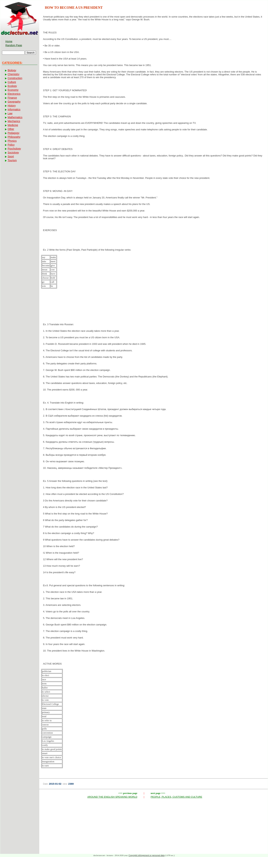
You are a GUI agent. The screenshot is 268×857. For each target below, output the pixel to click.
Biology (12, 70)
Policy (11, 144)
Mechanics (14, 121)
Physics (12, 140)
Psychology (14, 148)
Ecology (12, 85)
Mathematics (15, 117)
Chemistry (13, 74)
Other (11, 129)
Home (8, 41)
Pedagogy (13, 132)
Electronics (14, 93)
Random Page (13, 45)
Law (10, 113)
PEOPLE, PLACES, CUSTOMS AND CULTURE (176, 796)
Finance (12, 97)
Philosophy (14, 136)
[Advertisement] (153, 310)
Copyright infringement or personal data (147, 855)
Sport (11, 156)
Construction (15, 78)
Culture (12, 82)
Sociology (13, 152)
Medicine (13, 125)
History (12, 105)
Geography (14, 101)
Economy (13, 89)
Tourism (12, 160)
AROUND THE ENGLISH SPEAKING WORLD (112, 796)
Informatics (14, 109)
